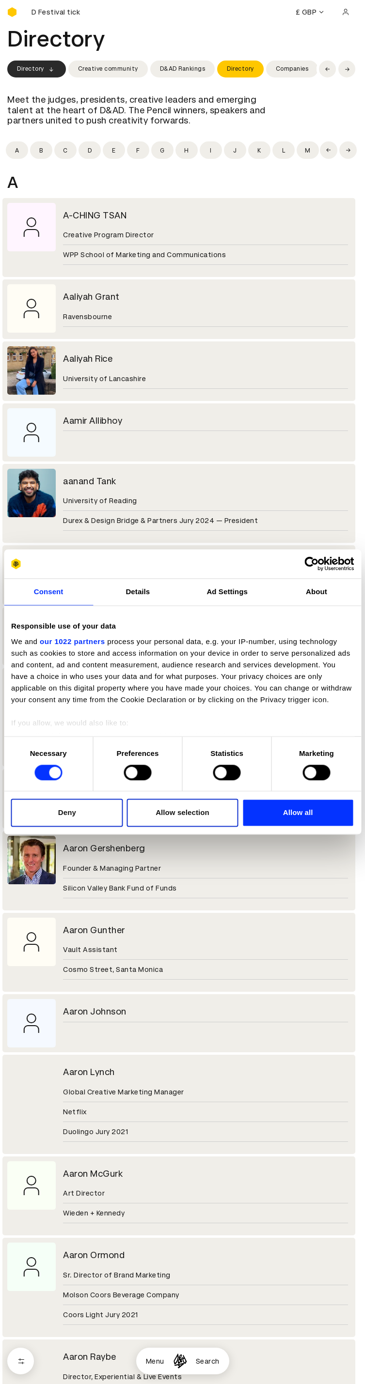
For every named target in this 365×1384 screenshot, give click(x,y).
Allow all (298, 813)
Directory (36, 69)
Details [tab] (138, 591)
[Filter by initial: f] (138, 150)
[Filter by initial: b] (41, 150)
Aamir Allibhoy (92, 420)
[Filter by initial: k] (259, 150)
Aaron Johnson (95, 1011)
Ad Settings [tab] (226, 591)
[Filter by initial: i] (211, 150)
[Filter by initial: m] (308, 150)
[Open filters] (20, 1361)
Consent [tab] (48, 591)
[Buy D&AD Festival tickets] (56, 12)
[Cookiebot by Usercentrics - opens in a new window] (311, 563)
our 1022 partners (72, 641)
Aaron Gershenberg (104, 848)
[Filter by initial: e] (114, 150)
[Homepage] (180, 1361)
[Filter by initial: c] (65, 150)
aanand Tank (89, 481)
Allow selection (182, 813)
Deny (67, 813)
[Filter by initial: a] (17, 150)
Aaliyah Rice (87, 359)
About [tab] (316, 591)
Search (208, 1361)
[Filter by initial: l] (283, 150)
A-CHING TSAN (95, 215)
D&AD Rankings (183, 68)
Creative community (108, 68)
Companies (292, 68)
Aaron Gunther (94, 930)
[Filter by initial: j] (235, 150)
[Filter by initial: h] (187, 150)
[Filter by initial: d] (90, 150)
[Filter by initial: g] (162, 150)
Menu (155, 1361)
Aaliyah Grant (91, 297)
